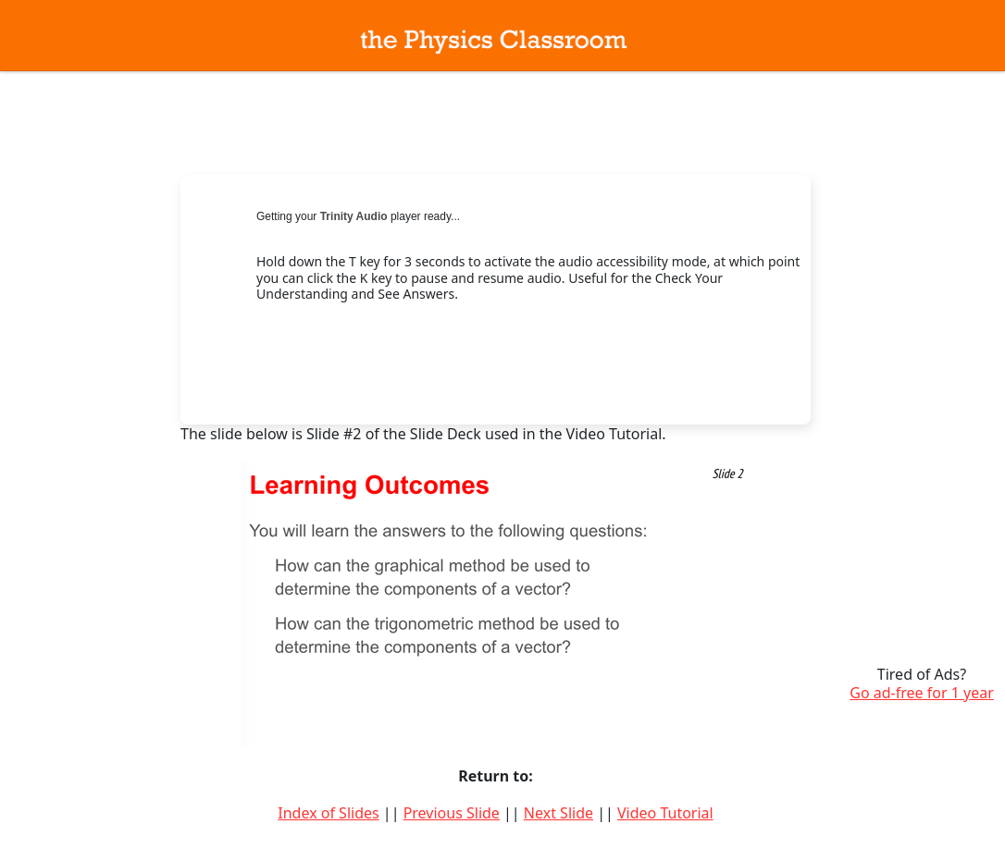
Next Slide (558, 813)
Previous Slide (451, 813)
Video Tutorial (665, 813)
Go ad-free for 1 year (922, 693)
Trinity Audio (354, 216)
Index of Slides (328, 813)
